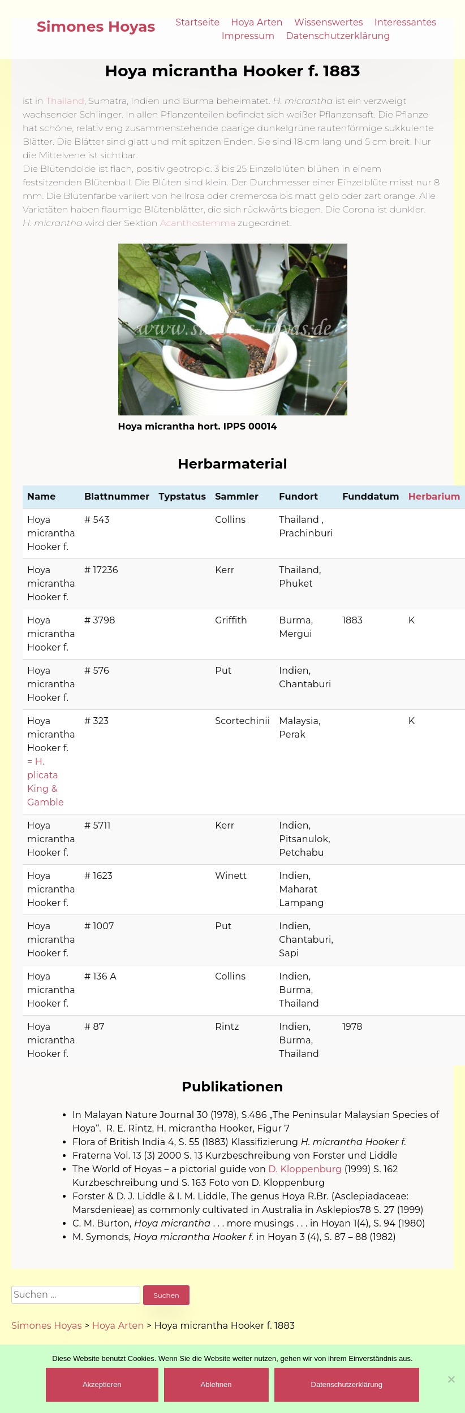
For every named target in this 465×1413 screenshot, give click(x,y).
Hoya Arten (257, 22)
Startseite (197, 22)
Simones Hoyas (96, 27)
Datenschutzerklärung (338, 36)
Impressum (248, 36)
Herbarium (434, 496)
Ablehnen (216, 1384)
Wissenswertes (328, 22)
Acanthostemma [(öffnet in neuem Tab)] (198, 223)
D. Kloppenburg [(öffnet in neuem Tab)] (305, 1169)
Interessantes (405, 22)
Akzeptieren (102, 1384)
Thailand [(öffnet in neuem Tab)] (65, 101)
